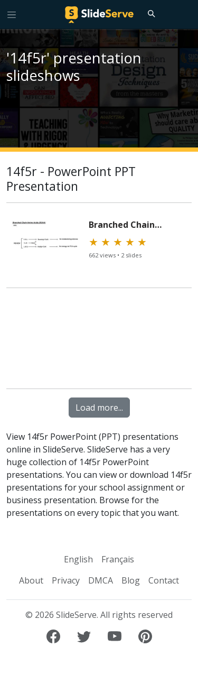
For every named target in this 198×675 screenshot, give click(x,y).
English (78, 559)
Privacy (66, 580)
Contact (163, 580)
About (31, 580)
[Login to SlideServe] (185, 14)
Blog (130, 580)
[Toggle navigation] (11, 14)
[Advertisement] (99, 343)
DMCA (100, 580)
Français (117, 559)
